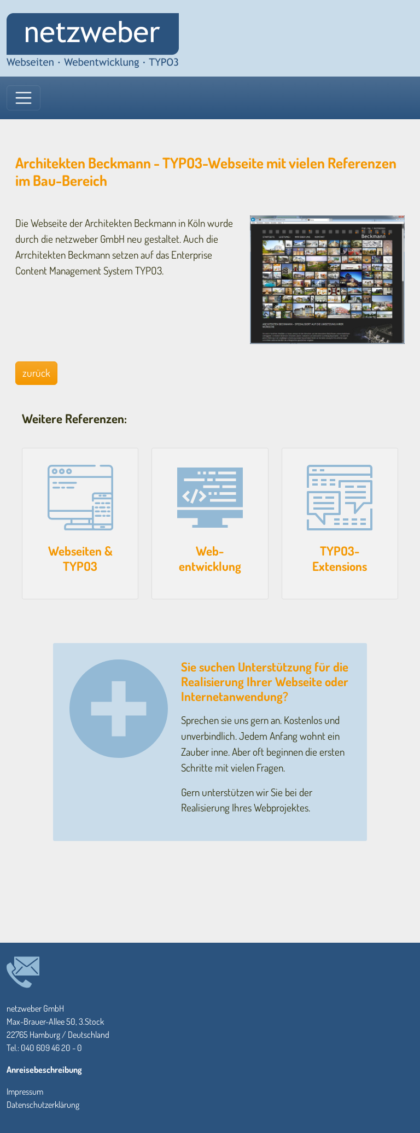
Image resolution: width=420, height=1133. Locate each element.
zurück (36, 372)
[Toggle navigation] (23, 97)
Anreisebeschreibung (44, 1069)
